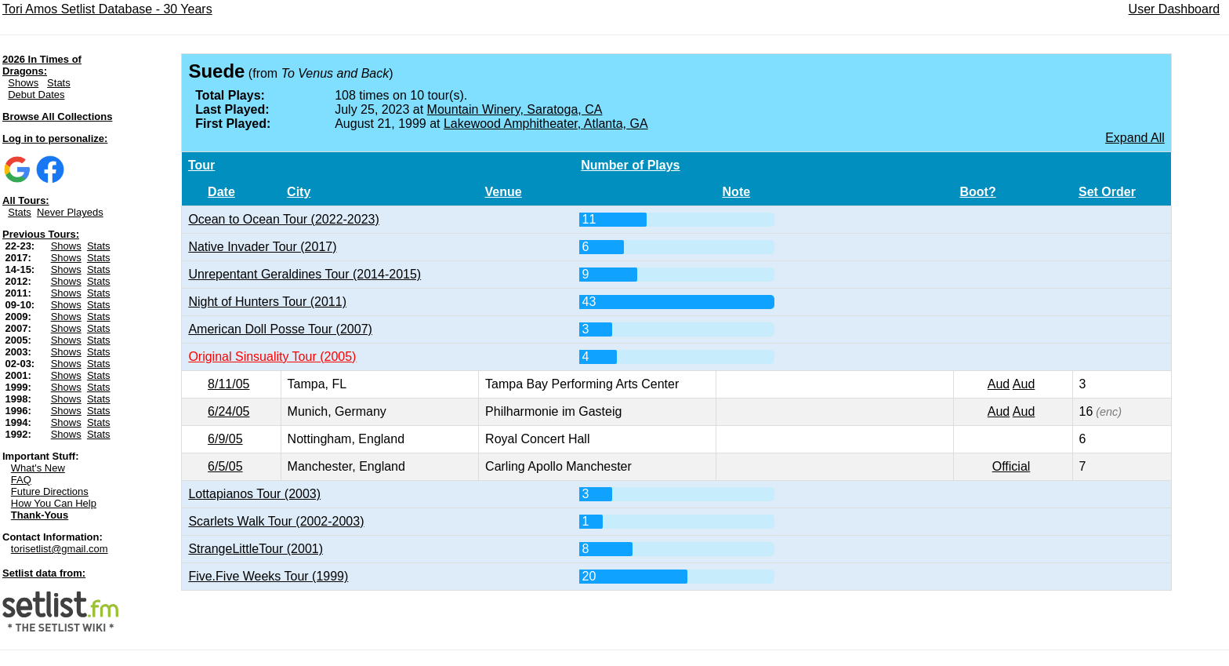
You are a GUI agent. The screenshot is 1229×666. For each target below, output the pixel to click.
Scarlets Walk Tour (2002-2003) (276, 521)
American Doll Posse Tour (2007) (280, 329)
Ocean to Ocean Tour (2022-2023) (283, 219)
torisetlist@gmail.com (59, 549)
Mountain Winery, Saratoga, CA (515, 109)
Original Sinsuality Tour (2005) (272, 356)
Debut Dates (36, 94)
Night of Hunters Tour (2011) (267, 301)
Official (1011, 466)
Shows (23, 83)
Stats (59, 83)
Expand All (1135, 137)
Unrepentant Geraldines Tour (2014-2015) (304, 274)
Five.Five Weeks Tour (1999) (268, 576)
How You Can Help (53, 503)
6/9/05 (225, 439)
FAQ (21, 480)
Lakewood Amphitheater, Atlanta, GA (546, 123)
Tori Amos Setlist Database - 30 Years (107, 9)
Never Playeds (70, 212)
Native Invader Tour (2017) (262, 246)
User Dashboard (1174, 9)
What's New (38, 468)
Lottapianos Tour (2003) (254, 493)
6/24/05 (228, 411)
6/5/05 (225, 466)
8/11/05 (228, 384)
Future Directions (50, 491)
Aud (999, 384)
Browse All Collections (57, 116)
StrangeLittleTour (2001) (255, 548)
